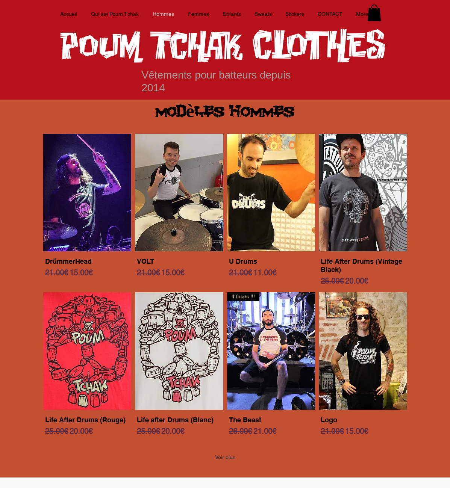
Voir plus (225, 457)
